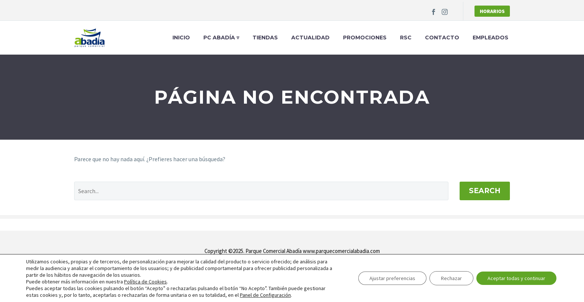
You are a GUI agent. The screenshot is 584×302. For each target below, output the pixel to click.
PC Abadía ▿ (221, 37)
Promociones (365, 37)
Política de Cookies (145, 281)
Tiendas (265, 37)
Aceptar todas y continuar (516, 278)
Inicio (181, 37)
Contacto (442, 37)
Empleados (490, 37)
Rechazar (451, 278)
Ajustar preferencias (392, 278)
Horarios (492, 11)
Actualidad (310, 37)
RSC (406, 37)
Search (485, 190)
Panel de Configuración (265, 295)
